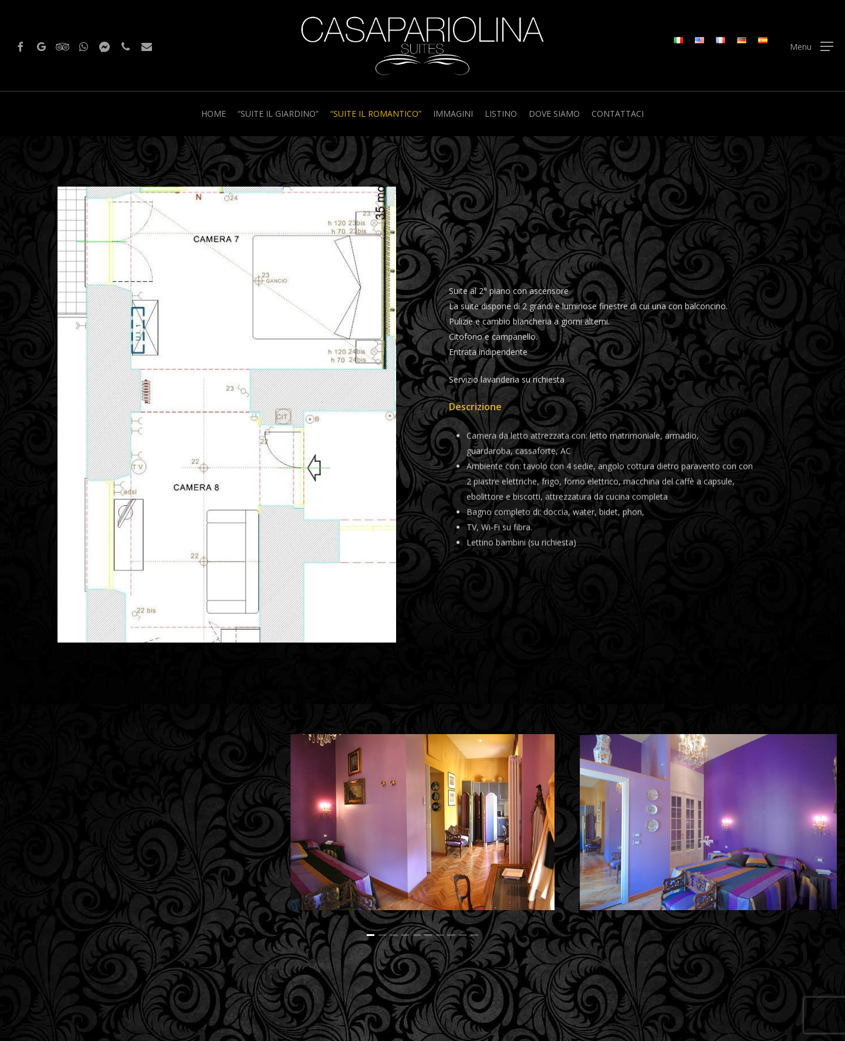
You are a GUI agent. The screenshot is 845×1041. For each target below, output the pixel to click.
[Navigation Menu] (811, 46)
